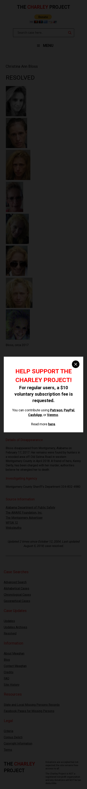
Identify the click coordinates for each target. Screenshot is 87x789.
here (51, 424)
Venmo (52, 415)
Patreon (56, 410)
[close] (75, 364)
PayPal (69, 410)
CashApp (35, 415)
